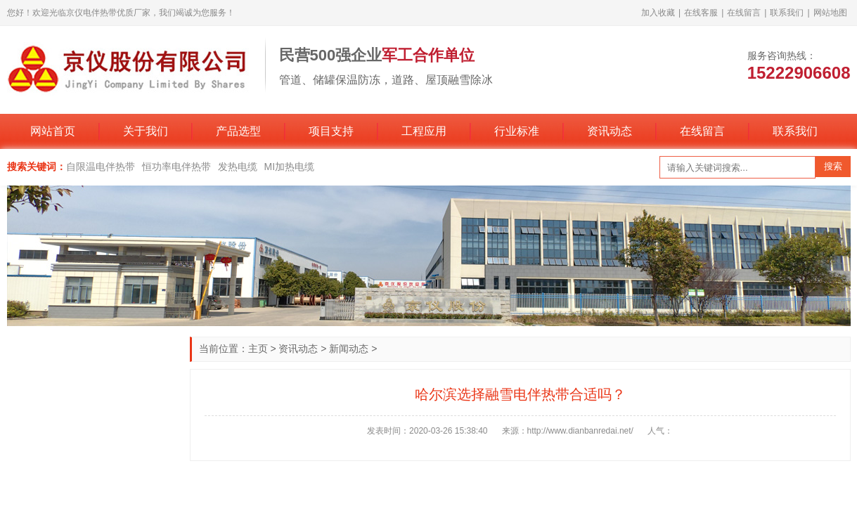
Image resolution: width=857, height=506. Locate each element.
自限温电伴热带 (100, 166)
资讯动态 (609, 131)
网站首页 (52, 131)
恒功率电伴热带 (176, 166)
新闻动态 (348, 348)
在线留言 (744, 13)
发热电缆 (237, 166)
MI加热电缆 (289, 166)
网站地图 (830, 13)
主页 (258, 348)
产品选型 (238, 131)
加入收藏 (658, 13)
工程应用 (423, 131)
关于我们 (145, 131)
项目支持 (331, 131)
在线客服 (701, 13)
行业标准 (516, 131)
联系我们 (787, 13)
